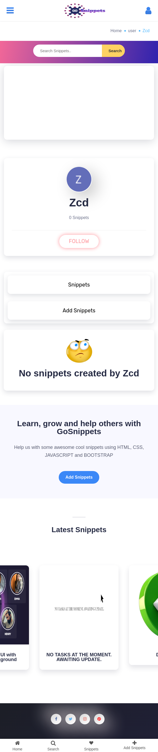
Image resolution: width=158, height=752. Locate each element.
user (132, 30)
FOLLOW (79, 241)
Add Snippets (78, 477)
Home (116, 30)
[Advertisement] (79, 103)
